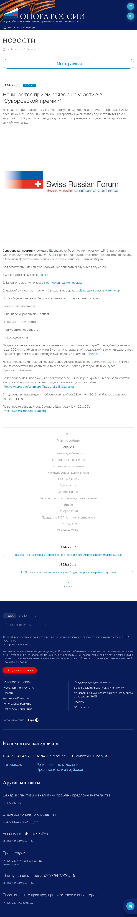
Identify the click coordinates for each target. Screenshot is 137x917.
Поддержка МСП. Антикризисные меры (68, 517)
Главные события (68, 440)
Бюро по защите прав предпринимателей (68, 498)
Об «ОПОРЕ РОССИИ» (17, 682)
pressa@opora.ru (12, 864)
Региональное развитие (68, 460)
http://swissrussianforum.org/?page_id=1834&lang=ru (38, 389)
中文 (34, 615)
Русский (9, 615)
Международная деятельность (69, 472)
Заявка (43, 278)
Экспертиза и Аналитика (17, 709)
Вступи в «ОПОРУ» (20, 670)
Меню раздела (69, 64)
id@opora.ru (12, 764)
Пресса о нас (68, 485)
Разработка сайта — (21, 720)
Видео (68, 504)
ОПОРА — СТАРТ (68, 530)
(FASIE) (51, 258)
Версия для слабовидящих (19, 27)
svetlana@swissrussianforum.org (97, 293)
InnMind (94, 357)
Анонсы (31, 49)
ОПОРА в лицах (68, 479)
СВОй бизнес (68, 524)
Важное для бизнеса (68, 453)
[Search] (24, 625)
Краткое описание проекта (63, 285)
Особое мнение (68, 492)
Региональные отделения (58, 764)
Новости (16, 49)
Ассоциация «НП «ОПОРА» (19, 687)
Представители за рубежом (61, 769)
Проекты (79, 701)
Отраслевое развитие (68, 466)
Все (68, 434)
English (23, 615)
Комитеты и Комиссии (16, 698)
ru (130, 16)
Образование (82, 707)
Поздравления (68, 511)
